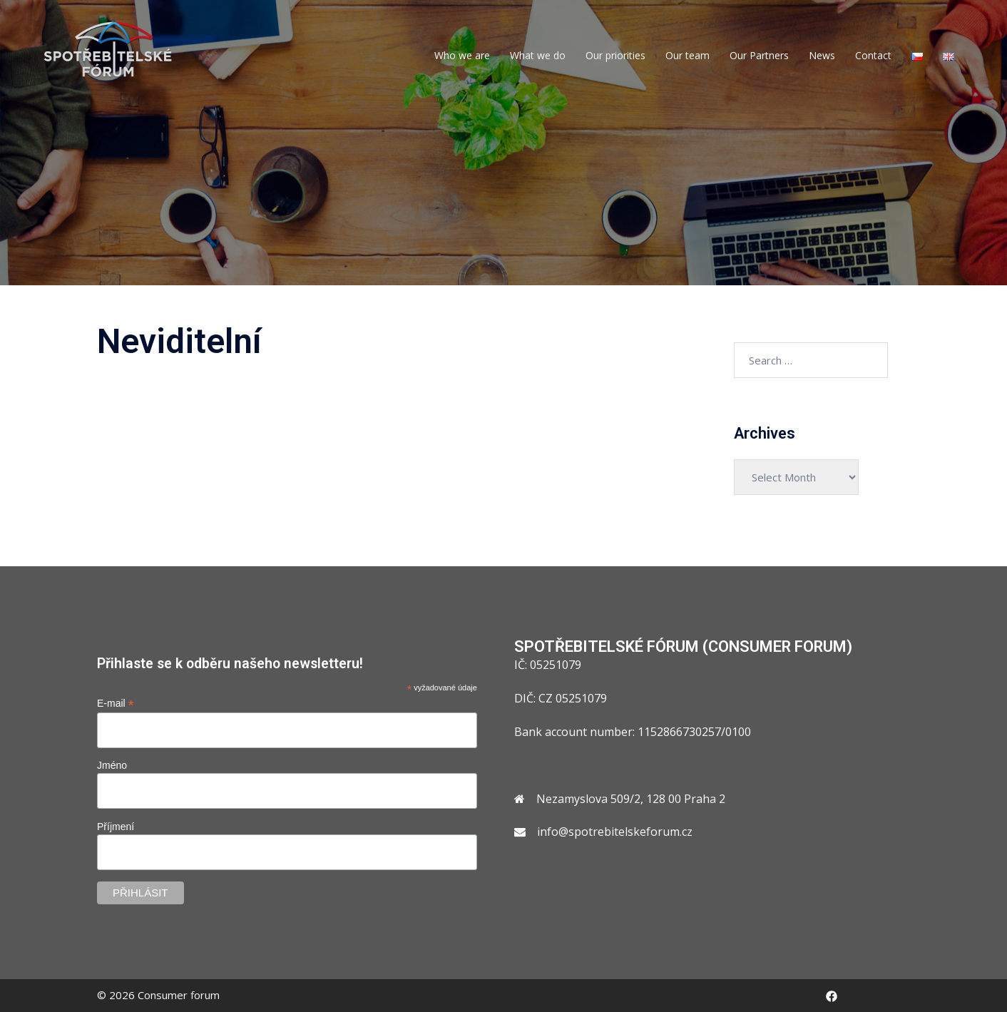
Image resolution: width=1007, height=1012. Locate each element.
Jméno (112, 765)
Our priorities (615, 55)
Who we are (462, 55)
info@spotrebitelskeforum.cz (614, 831)
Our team (687, 55)
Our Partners (759, 55)
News (822, 55)
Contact (873, 55)
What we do (538, 55)
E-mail (115, 703)
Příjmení (115, 826)
